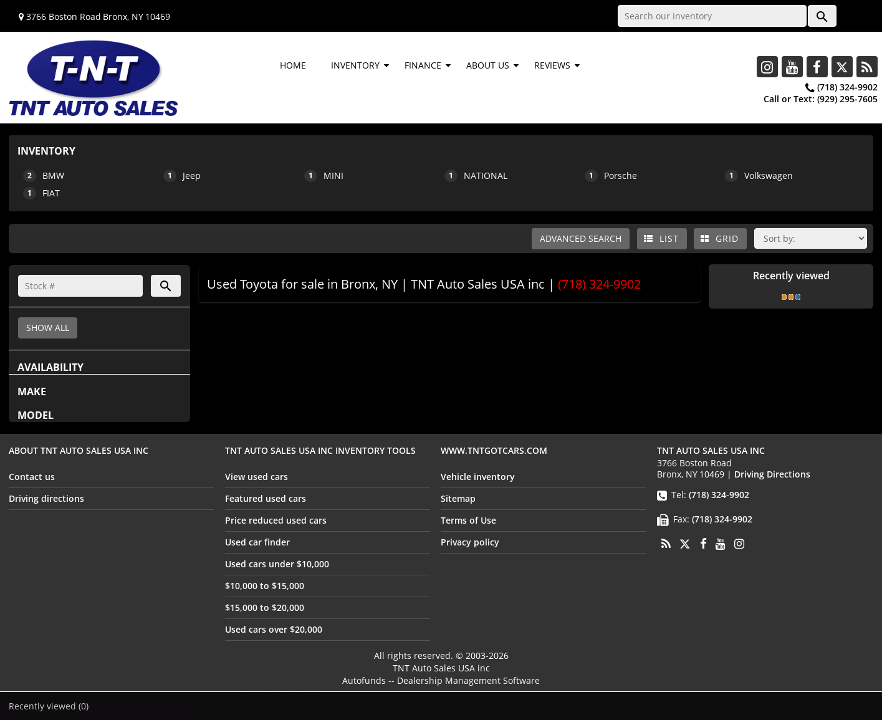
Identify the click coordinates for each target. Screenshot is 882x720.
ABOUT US (487, 65)
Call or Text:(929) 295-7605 (821, 99)
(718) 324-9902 (847, 87)
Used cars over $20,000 (273, 629)
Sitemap (458, 498)
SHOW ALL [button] (47, 328)
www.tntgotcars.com (494, 450)
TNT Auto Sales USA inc (441, 668)
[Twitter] (842, 66)
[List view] (662, 238)
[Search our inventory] (712, 16)
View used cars (256, 476)
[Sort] (810, 238)
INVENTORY (355, 65)
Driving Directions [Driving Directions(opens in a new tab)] (772, 474)
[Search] (80, 286)
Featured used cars (265, 498)
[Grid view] (720, 238)
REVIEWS (552, 65)
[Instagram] (767, 66)
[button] (822, 16)
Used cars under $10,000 (277, 564)
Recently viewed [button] (49, 706)
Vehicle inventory (478, 476)
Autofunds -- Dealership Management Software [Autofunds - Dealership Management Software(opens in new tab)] (441, 680)
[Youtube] (792, 66)
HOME (293, 65)
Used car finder (257, 542)
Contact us (32, 476)
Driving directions (46, 498)
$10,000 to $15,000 (264, 586)
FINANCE (423, 65)
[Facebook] (817, 66)
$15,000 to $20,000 (264, 607)
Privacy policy (470, 542)
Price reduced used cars (276, 520)
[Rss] (867, 66)
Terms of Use (468, 520)
